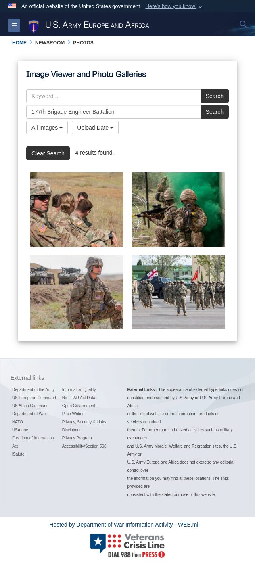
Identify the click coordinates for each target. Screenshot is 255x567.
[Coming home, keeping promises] (76, 209)
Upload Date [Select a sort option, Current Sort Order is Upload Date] (95, 127)
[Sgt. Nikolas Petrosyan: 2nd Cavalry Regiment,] (76, 292)
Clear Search (48, 153)
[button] (174, 6)
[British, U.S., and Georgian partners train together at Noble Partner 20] (178, 209)
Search (215, 96)
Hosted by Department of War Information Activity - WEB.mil (124, 524)
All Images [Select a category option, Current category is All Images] (47, 127)
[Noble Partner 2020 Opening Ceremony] (178, 292)
